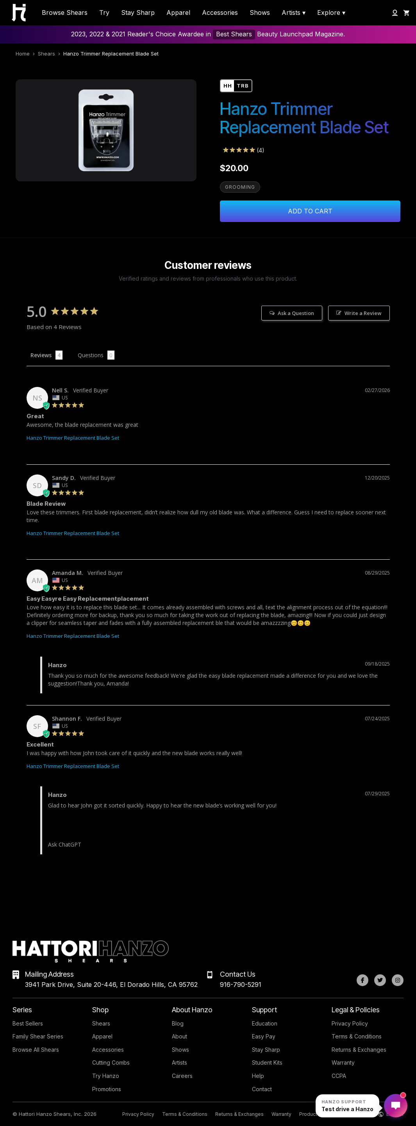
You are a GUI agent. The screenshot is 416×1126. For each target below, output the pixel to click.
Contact (262, 1089)
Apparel (102, 1036)
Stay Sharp (266, 1049)
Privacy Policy (350, 1023)
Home (23, 53)
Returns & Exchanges (359, 1049)
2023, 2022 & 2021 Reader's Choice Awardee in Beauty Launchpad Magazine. (208, 34)
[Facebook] (362, 980)
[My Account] (394, 12)
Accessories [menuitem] (220, 12)
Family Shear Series (37, 1036)
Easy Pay (263, 1036)
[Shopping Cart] (406, 12)
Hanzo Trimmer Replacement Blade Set (73, 437)
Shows (180, 1049)
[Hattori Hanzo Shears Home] (15, 12)
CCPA (339, 1075)
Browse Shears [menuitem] (64, 12)
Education (264, 1023)
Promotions (106, 1089)
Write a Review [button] (363, 313)
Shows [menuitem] (260, 12)
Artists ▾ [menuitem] (293, 12)
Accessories (108, 1049)
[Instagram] (398, 980)
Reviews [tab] (41, 355)
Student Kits (267, 1062)
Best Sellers (27, 1023)
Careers (182, 1075)
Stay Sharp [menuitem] (138, 12)
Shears (46, 53)
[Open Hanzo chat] (347, 1105)
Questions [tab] (91, 355)
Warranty (343, 1062)
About (179, 1036)
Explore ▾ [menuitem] (331, 12)
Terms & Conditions (357, 1036)
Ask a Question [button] (296, 313)
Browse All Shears (35, 1049)
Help (258, 1075)
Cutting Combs (111, 1062)
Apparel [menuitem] (178, 12)
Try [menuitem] (104, 12)
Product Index (315, 1114)
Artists (179, 1062)
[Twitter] (380, 980)
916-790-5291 (240, 984)
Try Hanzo (105, 1075)
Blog (178, 1023)
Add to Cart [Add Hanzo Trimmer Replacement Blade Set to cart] (310, 211)
